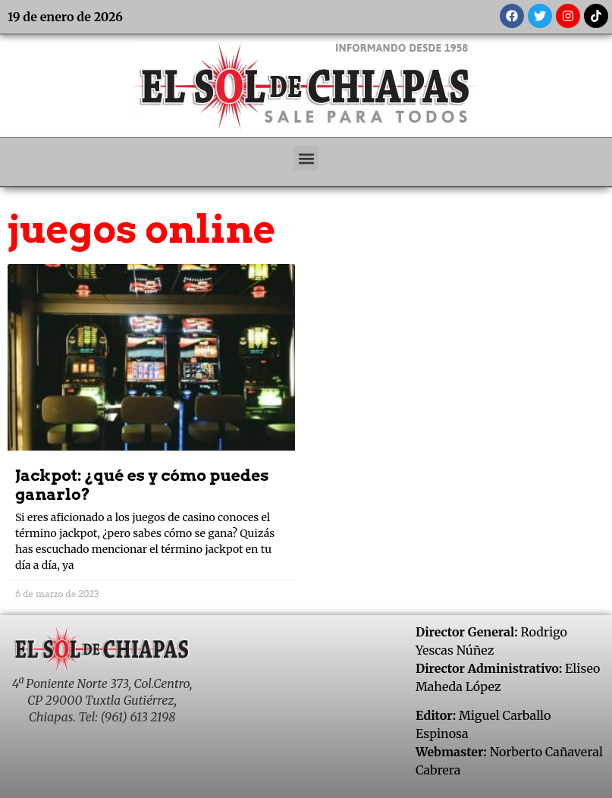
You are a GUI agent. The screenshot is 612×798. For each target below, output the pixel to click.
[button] (306, 158)
